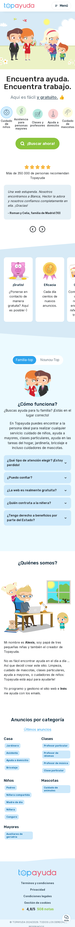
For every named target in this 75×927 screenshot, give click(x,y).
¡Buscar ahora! (37, 143)
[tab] (24, 360)
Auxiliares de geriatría (14, 835)
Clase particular (54, 770)
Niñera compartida (18, 794)
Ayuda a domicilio (17, 760)
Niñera (10, 809)
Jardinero (12, 745)
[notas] (37, 909)
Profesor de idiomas (51, 754)
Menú (61, 6)
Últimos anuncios (37, 729)
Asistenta (12, 752)
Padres (10, 787)
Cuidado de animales (51, 789)
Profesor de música (56, 763)
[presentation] (34, 229)
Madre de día (14, 802)
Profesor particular (56, 745)
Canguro (11, 816)
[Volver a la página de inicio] (19, 6)
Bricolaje (12, 767)
